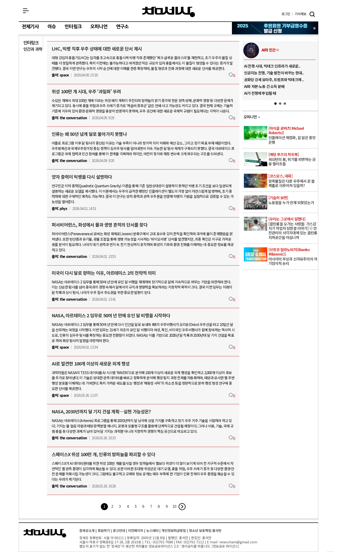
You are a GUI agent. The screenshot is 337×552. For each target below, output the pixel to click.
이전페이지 (135, 530)
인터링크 (73, 26)
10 (174, 506)
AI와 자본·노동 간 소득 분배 (264, 86)
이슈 (52, 26)
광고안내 (119, 530)
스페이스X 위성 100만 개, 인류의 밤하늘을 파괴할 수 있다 (103, 454)
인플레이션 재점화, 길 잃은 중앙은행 (292, 135)
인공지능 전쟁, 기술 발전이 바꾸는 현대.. (274, 73)
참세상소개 (87, 530)
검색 (312, 14)
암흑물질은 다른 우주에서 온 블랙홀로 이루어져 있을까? (292, 181)
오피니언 (98, 26)
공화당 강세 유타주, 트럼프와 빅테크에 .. (274, 79)
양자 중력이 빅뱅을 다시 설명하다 (82, 176)
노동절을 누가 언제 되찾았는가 (292, 200)
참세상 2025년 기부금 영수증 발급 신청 (275, 28)
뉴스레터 (152, 530)
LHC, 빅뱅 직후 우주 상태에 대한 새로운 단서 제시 (97, 48)
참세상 (168, 12)
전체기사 (30, 26)
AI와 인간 (268, 50)
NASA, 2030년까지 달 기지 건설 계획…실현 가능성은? (101, 411)
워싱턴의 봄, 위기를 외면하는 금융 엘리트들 (292, 159)
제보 (300, 13)
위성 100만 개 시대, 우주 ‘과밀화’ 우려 (86, 91)
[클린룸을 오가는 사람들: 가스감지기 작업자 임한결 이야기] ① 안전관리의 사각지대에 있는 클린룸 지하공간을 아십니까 (292, 228)
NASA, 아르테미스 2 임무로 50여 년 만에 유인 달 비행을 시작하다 (111, 315)
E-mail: (212, 541)
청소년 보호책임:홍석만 (205, 530)
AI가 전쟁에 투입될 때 (260, 93)
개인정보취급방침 (173, 530)
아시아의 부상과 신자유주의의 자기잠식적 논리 (292, 256)
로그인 (286, 13)
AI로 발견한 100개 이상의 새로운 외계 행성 (90, 363)
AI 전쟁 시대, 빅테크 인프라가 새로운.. (272, 66)
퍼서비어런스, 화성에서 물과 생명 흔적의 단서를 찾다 (99, 224)
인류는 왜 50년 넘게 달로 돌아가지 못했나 (89, 134)
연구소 (122, 26)
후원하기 (104, 530)
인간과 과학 (32, 49)
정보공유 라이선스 (225, 546)
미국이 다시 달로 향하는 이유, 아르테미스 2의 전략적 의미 (104, 273)
